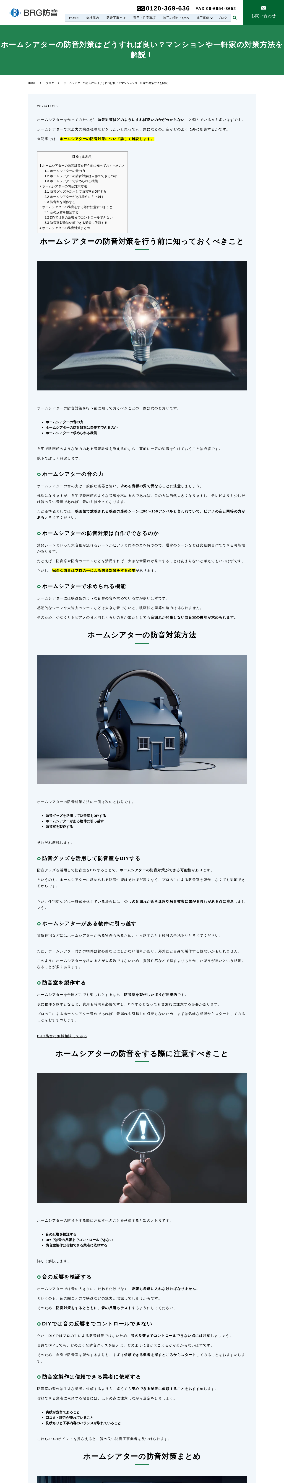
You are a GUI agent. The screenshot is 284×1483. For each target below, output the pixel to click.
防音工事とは (115, 18)
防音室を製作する (60, 202)
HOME (73, 18)
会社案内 (91, 18)
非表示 (87, 156)
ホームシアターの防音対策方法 (63, 186)
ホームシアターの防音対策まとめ (65, 228)
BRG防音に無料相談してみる (62, 1036)
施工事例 (202, 18)
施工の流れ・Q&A (176, 18)
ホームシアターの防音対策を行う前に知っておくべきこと (82, 165)
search (235, 18)
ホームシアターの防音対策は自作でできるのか (80, 176)
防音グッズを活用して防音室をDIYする (75, 191)
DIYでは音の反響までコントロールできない (78, 217)
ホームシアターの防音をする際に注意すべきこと (76, 207)
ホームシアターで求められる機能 (71, 181)
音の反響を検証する (61, 212)
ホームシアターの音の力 (64, 171)
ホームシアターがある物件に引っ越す (74, 197)
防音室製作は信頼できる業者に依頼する (75, 222)
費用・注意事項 (144, 18)
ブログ (222, 18)
